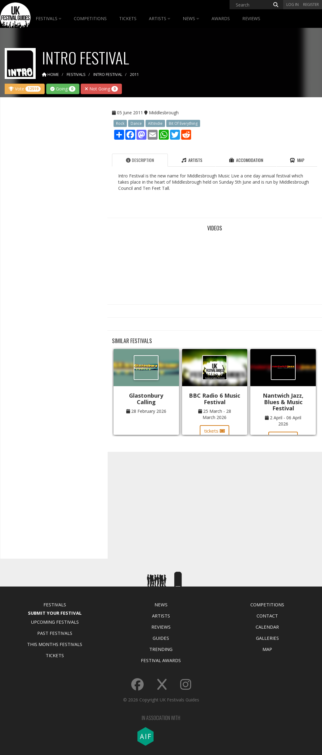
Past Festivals (54, 633)
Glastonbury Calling (146, 399)
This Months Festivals (54, 644)
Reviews (251, 18)
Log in (292, 4)
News (191, 18)
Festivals (48, 18)
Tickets (127, 18)
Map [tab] (297, 160)
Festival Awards (161, 660)
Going (62, 89)
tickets (214, 431)
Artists (159, 18)
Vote (25, 89)
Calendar (267, 627)
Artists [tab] (191, 160)
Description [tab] (140, 160)
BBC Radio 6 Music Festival (214, 399)
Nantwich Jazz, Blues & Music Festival (283, 402)
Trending (160, 649)
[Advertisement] (51, 199)
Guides (161, 638)
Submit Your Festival (55, 613)
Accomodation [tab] (246, 160)
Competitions (90, 18)
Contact (267, 616)
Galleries (267, 638)
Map (267, 649)
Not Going (101, 89)
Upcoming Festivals (55, 622)
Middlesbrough (164, 113)
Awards (221, 18)
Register (311, 4)
